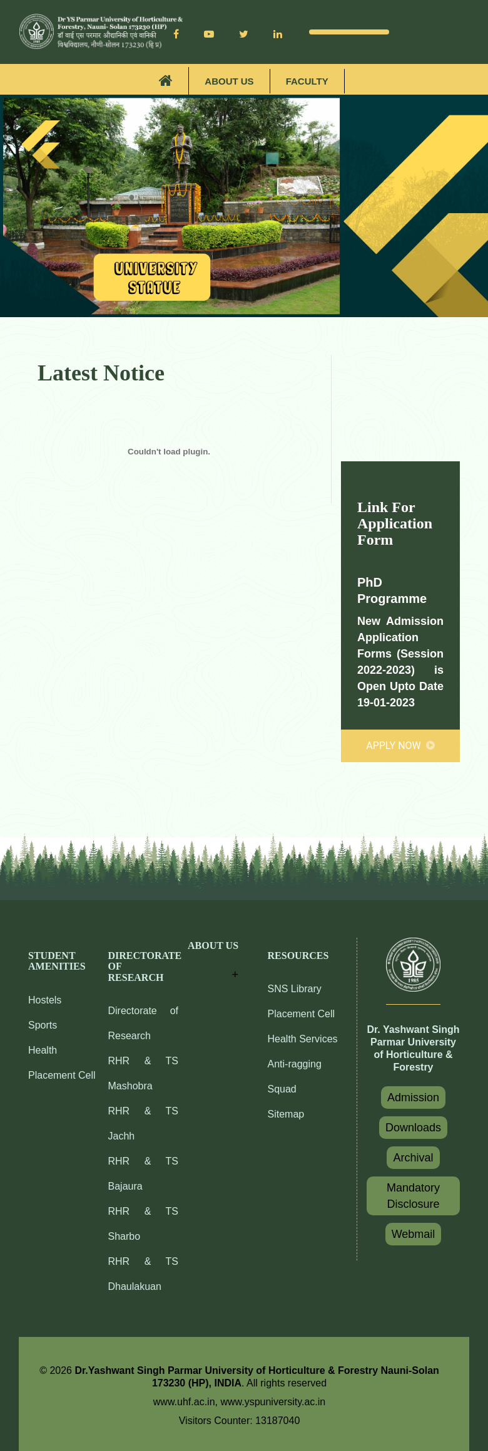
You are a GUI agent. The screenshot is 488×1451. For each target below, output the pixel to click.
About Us (229, 81)
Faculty (307, 81)
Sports (42, 1025)
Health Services (303, 1039)
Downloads (413, 1127)
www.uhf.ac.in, (187, 1401)
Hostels (44, 1000)
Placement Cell (62, 1075)
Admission (413, 1097)
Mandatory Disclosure (413, 1195)
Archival (413, 1157)
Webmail (413, 1234)
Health (42, 1050)
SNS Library (295, 988)
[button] (213, 961)
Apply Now (400, 746)
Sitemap (286, 1114)
